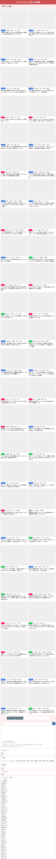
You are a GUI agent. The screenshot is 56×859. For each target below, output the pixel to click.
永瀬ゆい (3, 822)
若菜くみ (45, 589)
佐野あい (49, 589)
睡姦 (15, 88)
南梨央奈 (3, 791)
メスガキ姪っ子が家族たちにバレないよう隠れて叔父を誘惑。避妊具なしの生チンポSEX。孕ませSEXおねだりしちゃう (42, 34)
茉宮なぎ (3, 846)
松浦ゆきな (4, 820)
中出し (42, 59)
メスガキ (46, 30)
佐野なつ (43, 142)
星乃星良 (47, 338)
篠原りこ (3, 838)
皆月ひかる (18, 255)
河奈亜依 (47, 170)
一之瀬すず (4, 774)
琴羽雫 (3, 829)
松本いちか (15, 674)
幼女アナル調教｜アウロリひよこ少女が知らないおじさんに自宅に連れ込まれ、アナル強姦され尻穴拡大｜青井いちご (42, 705)
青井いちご (36, 170)
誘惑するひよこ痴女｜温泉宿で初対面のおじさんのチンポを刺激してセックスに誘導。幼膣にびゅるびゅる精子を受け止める (14, 593)
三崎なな (11, 701)
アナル (4, 753)
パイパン (34, 311)
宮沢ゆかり (4, 803)
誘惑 (40, 753)
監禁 (18, 30)
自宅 (38, 115)
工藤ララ (14, 282)
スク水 (7, 396)
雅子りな (7, 311)
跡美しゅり (4, 847)
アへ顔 (7, 367)
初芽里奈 (3, 785)
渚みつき (3, 827)
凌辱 (6, 170)
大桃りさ (3, 796)
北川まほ (14, 170)
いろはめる (35, 589)
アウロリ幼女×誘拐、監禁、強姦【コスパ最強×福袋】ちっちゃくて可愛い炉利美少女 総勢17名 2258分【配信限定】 (41, 174)
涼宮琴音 (3, 825)
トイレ (11, 396)
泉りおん (14, 589)
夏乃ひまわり (4, 794)
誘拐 (43, 753)
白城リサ (3, 833)
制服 (15, 59)
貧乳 (18, 115)
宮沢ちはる (4, 802)
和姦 (17, 753)
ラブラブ (35, 674)
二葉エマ (7, 59)
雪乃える (3, 851)
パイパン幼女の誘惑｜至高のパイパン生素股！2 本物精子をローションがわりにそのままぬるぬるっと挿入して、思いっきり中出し (42, 202)
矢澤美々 (7, 115)
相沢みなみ (8, 338)
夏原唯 (40, 170)
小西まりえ (4, 805)
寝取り (20, 674)
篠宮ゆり (3, 840)
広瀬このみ (12, 311)
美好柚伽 (46, 311)
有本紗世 (3, 813)
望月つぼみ (4, 814)
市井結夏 (41, 255)
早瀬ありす (4, 811)
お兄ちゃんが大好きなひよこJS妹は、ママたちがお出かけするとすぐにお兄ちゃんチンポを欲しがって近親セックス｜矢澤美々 (14, 621)
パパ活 (35, 142)
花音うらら (4, 844)
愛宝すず (47, 88)
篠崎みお (3, 842)
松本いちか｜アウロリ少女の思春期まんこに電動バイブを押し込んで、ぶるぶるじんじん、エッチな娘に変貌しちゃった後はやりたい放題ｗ (42, 371)
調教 (11, 59)
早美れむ (37, 534)
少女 (10, 255)
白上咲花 (7, 142)
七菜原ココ (40, 589)
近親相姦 (45, 255)
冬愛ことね (4, 783)
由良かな (11, 115)
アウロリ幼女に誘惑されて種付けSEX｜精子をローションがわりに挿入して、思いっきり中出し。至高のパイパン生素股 (14, 202)
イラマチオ (19, 59)
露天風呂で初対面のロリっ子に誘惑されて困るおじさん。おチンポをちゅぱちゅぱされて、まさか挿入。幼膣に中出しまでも (42, 621)
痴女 (42, 30)
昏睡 (18, 88)
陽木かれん (4, 849)
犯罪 (44, 115)
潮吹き (20, 367)
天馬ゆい (3, 798)
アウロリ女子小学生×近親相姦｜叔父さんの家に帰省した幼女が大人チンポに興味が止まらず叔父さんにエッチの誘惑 (14, 286)
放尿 (24, 753)
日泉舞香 (7, 30)
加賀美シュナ (4, 789)
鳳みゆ (48, 142)
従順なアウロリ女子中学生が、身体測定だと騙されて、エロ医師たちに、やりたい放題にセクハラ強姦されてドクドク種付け (42, 342)
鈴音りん (39, 142)
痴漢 (15, 142)
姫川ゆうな (4, 800)
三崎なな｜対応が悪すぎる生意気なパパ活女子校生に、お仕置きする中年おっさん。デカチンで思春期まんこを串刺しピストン (14, 705)
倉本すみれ (4, 781)
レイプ (15, 30)
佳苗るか (3, 780)
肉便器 (39, 701)
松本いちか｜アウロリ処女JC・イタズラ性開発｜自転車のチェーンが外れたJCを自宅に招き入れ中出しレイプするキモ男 (41, 455)
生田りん (44, 282)
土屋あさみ (4, 792)
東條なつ (3, 816)
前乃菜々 (3, 787)
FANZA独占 (38, 30)
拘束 (11, 30)
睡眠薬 (37, 507)
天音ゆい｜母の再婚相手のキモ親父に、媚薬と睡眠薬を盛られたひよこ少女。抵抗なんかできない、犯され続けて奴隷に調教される (42, 63)
